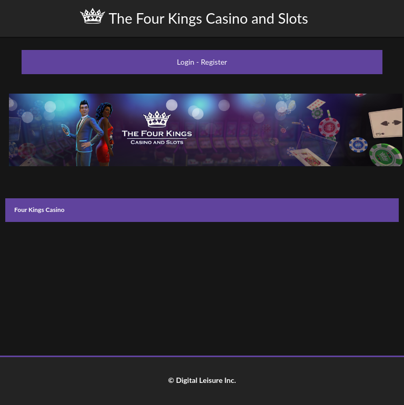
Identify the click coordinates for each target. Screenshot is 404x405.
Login (185, 61)
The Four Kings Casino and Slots (194, 17)
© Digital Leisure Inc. (202, 380)
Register (214, 61)
